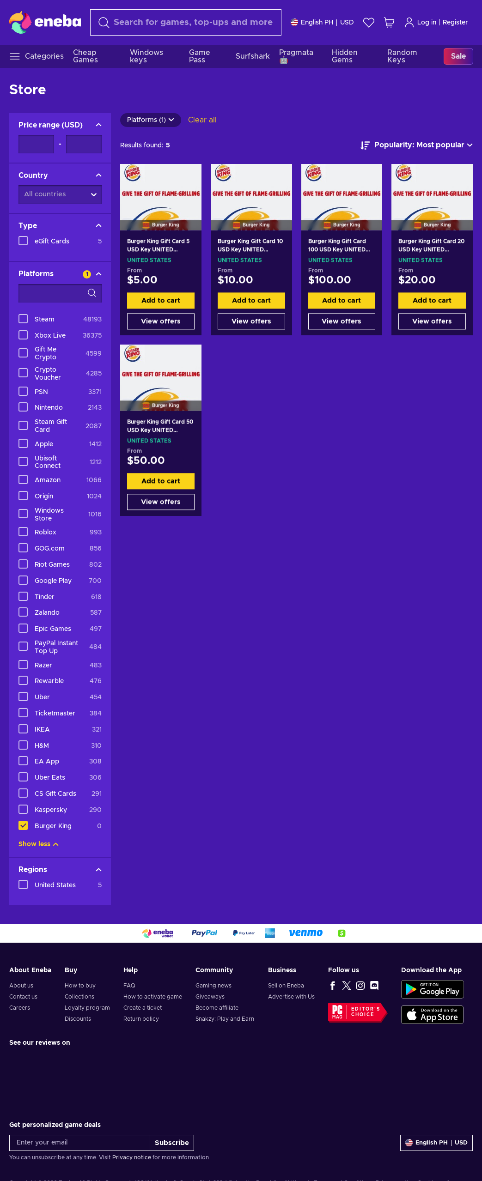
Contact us (23, 996)
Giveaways (210, 996)
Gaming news (213, 985)
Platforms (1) (150, 120)
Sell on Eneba (286, 985)
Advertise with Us (291, 996)
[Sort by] (416, 145)
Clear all (202, 120)
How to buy (80, 985)
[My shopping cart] (389, 22)
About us (21, 985)
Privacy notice (131, 1157)
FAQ (129, 985)
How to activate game (152, 996)
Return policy (141, 1019)
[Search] (185, 22)
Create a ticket (142, 1008)
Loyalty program (87, 1008)
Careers (19, 1008)
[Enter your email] (79, 1143)
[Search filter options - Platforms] (60, 293)
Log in (420, 22)
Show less (38, 844)
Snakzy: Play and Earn (224, 1019)
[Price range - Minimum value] (36, 144)
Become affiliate (216, 1008)
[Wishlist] (369, 22)
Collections (79, 996)
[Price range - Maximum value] (84, 144)
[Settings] (322, 22)
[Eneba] (45, 22)
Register (455, 22)
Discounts (78, 1019)
